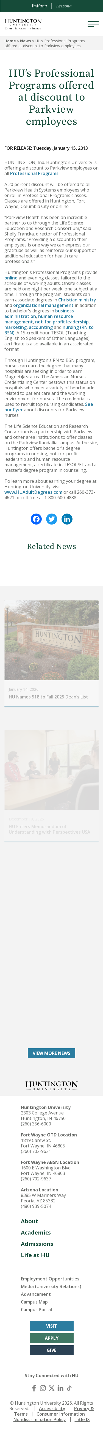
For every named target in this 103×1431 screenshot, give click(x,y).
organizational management (43, 305)
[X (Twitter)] (51, 1388)
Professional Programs (34, 173)
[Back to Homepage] (51, 1085)
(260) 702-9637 (36, 1179)
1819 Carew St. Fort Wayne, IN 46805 (43, 1143)
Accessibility (52, 1408)
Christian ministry (77, 300)
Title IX (82, 1419)
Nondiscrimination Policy (39, 1419)
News (25, 40)
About (29, 1221)
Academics (36, 1232)
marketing (15, 327)
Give (51, 1350)
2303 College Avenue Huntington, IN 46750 (43, 1115)
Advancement (36, 1294)
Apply (52, 1338)
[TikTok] (69, 1388)
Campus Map (34, 1302)
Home (10, 40)
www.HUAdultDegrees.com (33, 492)
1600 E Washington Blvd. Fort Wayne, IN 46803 (46, 1170)
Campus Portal (36, 1310)
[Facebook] (34, 1388)
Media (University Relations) (51, 1286)
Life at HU (35, 1255)
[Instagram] (43, 1388)
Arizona (64, 6)
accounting (41, 327)
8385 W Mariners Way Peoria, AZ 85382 (43, 1198)
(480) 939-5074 (36, 1206)
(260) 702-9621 (36, 1151)
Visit (51, 1326)
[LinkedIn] (60, 1388)
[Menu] (93, 24)
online (11, 278)
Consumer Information (61, 1414)
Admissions (37, 1243)
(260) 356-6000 (36, 1124)
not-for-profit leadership (62, 322)
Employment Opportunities (50, 1279)
